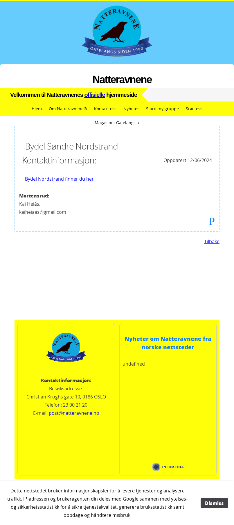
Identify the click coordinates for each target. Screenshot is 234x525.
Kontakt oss (105, 108)
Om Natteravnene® (68, 108)
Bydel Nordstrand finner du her (59, 179)
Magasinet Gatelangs (115, 122)
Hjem (37, 108)
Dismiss (214, 503)
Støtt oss (194, 108)
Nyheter (131, 108)
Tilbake (211, 241)
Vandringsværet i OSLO (117, 298)
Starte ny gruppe (162, 108)
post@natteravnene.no (74, 413)
